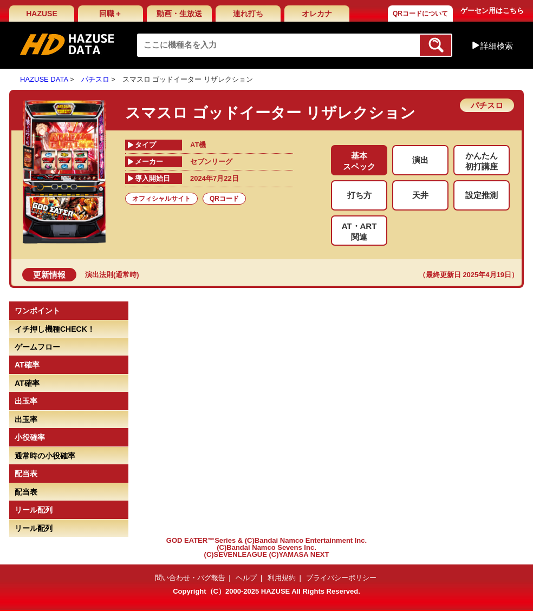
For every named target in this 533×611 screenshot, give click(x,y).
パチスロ (95, 79)
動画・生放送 (179, 13)
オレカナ (317, 13)
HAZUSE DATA (44, 79)
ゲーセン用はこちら (492, 10)
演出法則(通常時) (112, 275)
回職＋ (110, 13)
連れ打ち (248, 13)
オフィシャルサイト (161, 198)
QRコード (224, 198)
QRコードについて (420, 13)
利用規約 (282, 578)
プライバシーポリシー (341, 578)
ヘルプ (246, 578)
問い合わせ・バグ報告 (190, 578)
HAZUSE (41, 13)
